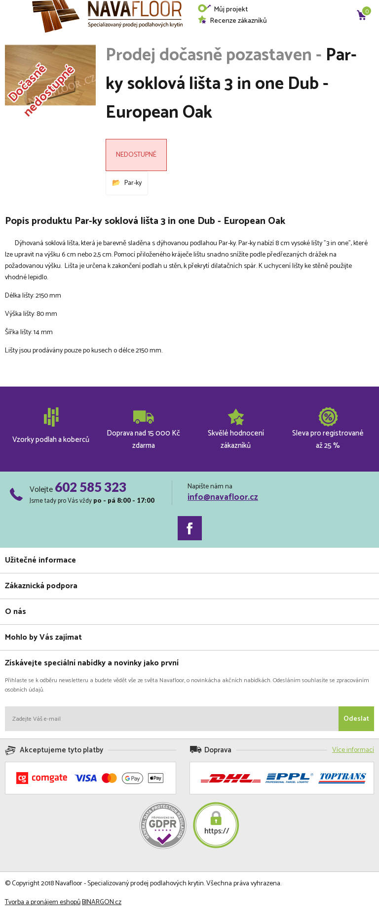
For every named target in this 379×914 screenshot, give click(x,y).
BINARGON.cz (101, 902)
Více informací (353, 750)
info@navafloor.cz (223, 497)
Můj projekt (222, 9)
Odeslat (356, 719)
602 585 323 (90, 487)
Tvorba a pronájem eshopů (42, 902)
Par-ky (133, 183)
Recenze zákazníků (232, 21)
